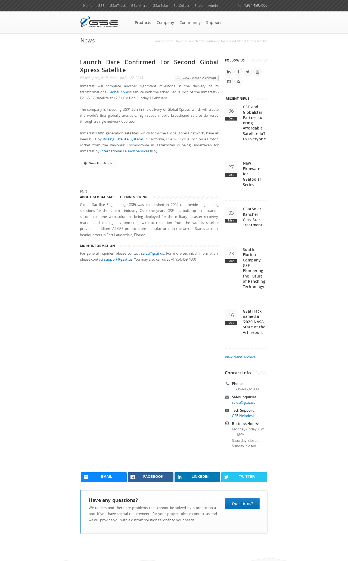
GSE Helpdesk (243, 416)
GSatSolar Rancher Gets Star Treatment (252, 216)
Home (87, 6)
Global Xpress (119, 92)
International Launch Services (124, 151)
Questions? (242, 503)
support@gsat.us (118, 259)
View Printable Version (196, 78)
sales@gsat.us (152, 253)
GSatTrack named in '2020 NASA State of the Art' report (254, 322)
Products (143, 22)
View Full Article (98, 164)
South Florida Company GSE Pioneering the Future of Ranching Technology (254, 268)
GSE (101, 6)
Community (190, 22)
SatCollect (181, 6)
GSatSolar (160, 6)
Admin (213, 6)
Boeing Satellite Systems (123, 139)
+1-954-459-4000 (245, 389)
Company (165, 22)
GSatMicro (139, 6)
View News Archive (240, 357)
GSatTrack (118, 6)
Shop (198, 6)
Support (213, 22)
